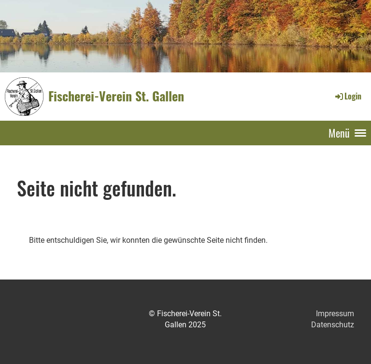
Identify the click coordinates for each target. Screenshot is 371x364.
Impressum (335, 313)
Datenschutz (332, 324)
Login (347, 96)
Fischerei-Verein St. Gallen (116, 96)
